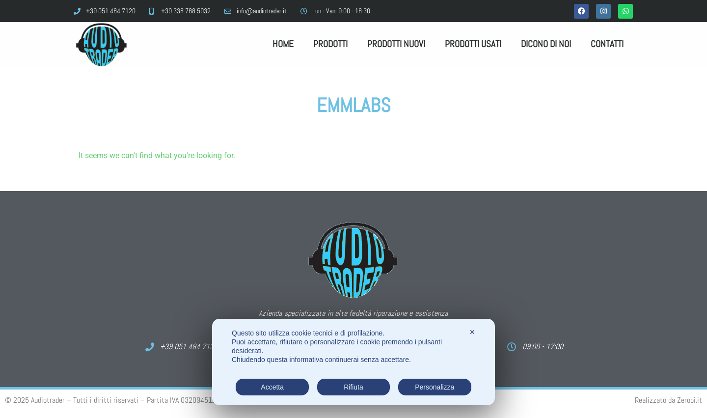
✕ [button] (472, 332)
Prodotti (330, 44)
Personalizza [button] (434, 387)
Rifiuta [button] (353, 387)
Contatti (607, 44)
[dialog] (353, 362)
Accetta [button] (272, 387)
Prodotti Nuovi (396, 44)
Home (283, 44)
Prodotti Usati (473, 44)
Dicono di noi (546, 44)
